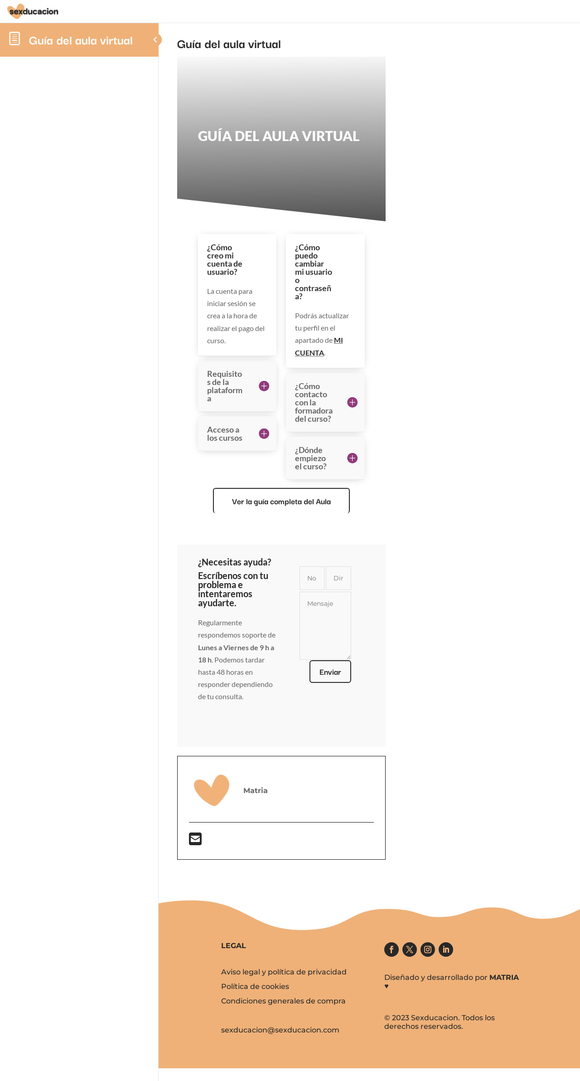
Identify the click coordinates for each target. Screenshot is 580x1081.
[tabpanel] (299, 458)
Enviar (348, 671)
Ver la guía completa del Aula (299, 501)
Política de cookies (255, 986)
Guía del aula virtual (81, 39)
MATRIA (504, 977)
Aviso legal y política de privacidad (284, 972)
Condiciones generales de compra (283, 1001)
